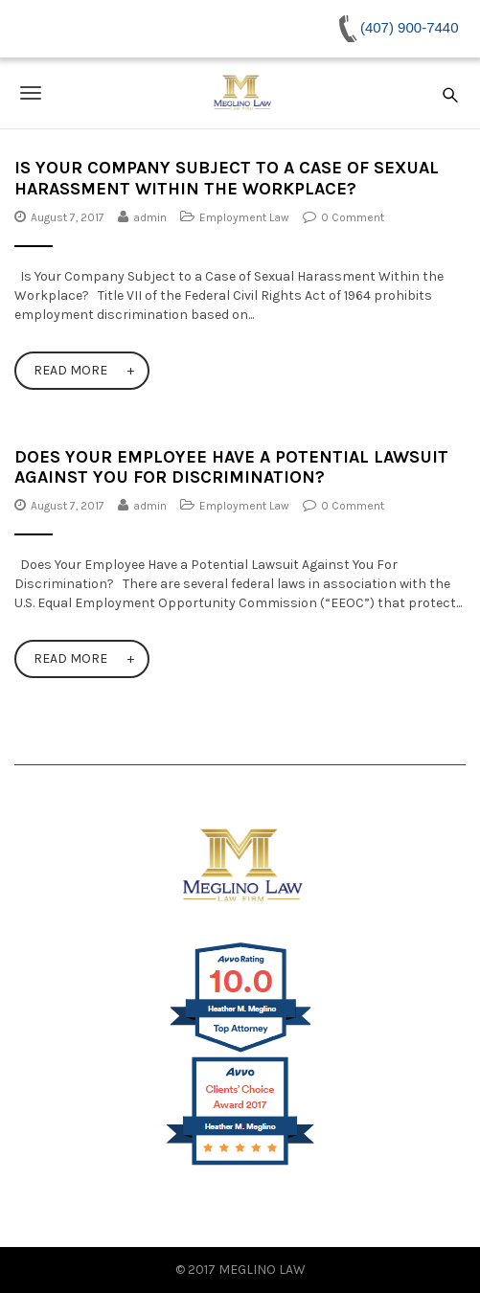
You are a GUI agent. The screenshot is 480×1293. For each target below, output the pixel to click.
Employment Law (244, 217)
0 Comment (352, 217)
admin (150, 217)
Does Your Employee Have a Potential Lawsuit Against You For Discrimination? (231, 467)
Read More (70, 370)
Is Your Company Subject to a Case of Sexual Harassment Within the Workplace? (226, 178)
